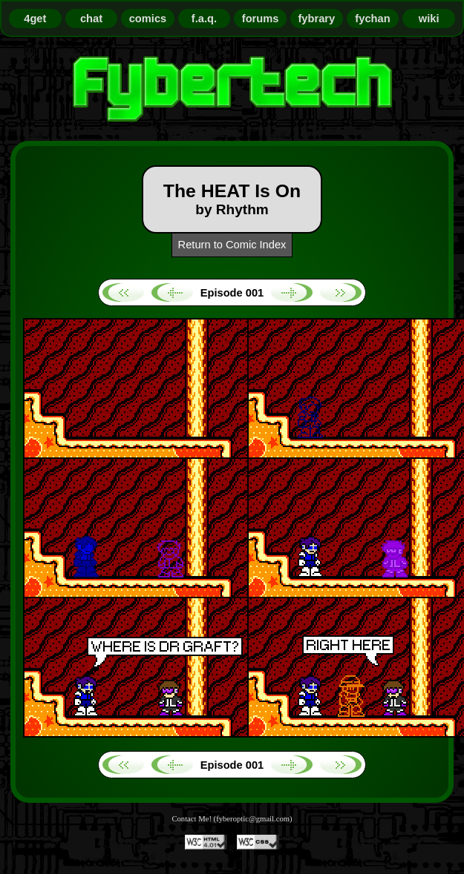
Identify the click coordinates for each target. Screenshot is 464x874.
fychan (372, 18)
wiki (429, 18)
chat (91, 18)
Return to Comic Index (232, 245)
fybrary (316, 18)
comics (148, 18)
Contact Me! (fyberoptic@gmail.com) (231, 819)
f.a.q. (204, 18)
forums (260, 18)
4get (35, 18)
